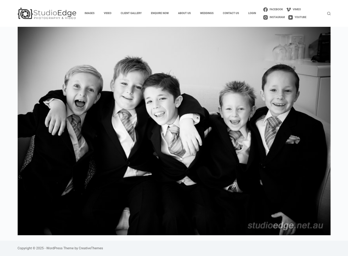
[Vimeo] (293, 9)
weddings (206, 13)
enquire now (160, 13)
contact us (231, 13)
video (107, 13)
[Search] (329, 13)
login (252, 13)
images (90, 13)
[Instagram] (274, 17)
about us (184, 13)
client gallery (131, 13)
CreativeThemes (91, 248)
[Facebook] (273, 9)
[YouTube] (297, 17)
